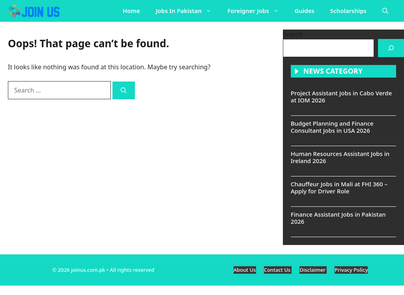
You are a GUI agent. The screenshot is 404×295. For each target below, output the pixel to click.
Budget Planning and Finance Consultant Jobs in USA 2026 (332, 126)
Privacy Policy (351, 269)
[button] (385, 11)
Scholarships (348, 11)
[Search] (123, 90)
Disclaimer (313, 269)
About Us (245, 269)
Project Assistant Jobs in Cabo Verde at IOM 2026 (341, 96)
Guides (304, 11)
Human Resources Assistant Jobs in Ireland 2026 (340, 157)
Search (293, 34)
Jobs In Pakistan (188, 11)
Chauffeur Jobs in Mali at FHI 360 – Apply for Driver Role (339, 187)
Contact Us (278, 269)
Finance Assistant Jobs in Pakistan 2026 (338, 217)
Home (131, 11)
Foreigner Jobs (256, 11)
